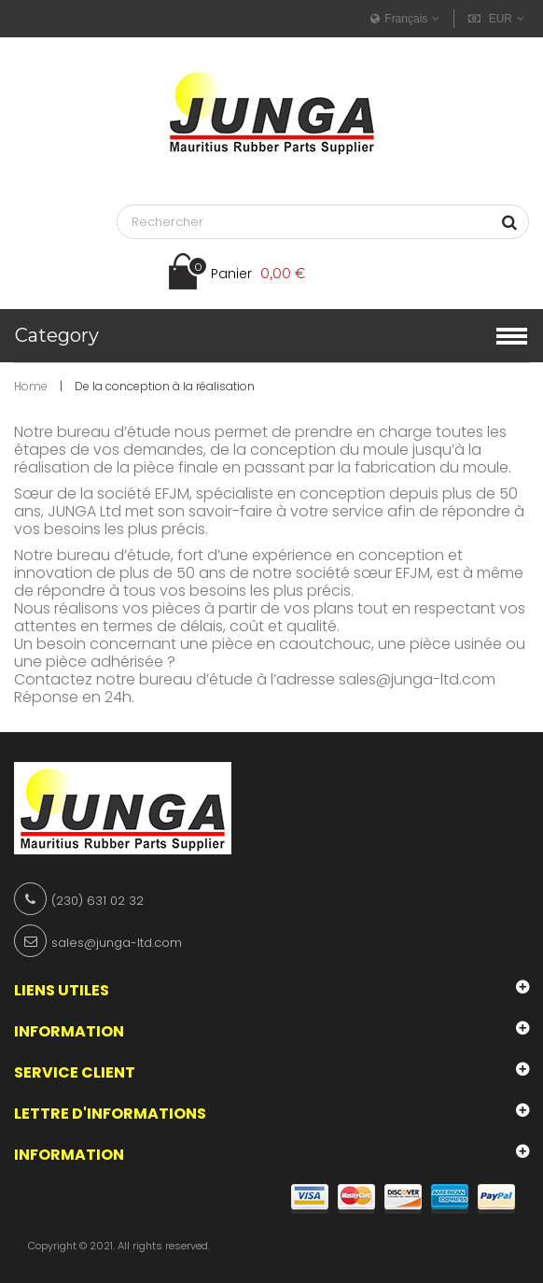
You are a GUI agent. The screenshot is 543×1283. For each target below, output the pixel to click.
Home (31, 386)
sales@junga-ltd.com (417, 679)
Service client (74, 1072)
